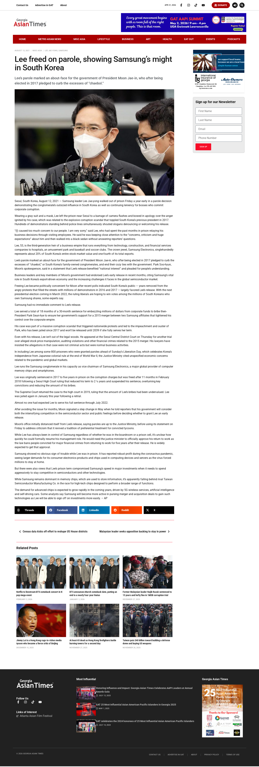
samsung (63, 51)
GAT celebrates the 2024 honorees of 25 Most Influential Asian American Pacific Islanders (145, 721)
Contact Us (22, 5)
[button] (242, 5)
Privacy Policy (211, 755)
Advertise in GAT (44, 5)
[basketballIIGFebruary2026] (218, 92)
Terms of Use (232, 755)
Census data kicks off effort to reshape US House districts (52, 532)
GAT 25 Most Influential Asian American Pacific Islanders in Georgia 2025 (136, 705)
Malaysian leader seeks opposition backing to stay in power (135, 532)
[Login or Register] (235, 5)
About (63, 5)
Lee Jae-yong (51, 51)
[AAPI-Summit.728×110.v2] (183, 32)
